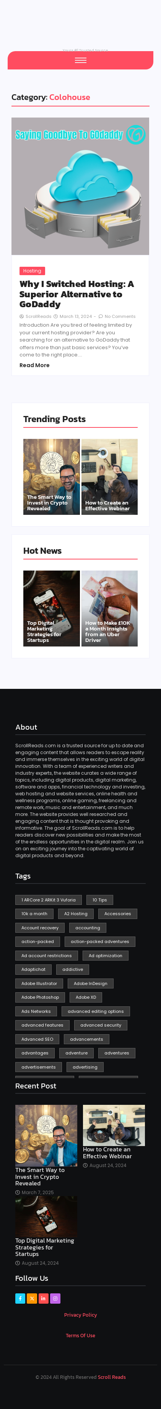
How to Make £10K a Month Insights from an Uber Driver (107, 631)
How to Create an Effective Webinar (107, 505)
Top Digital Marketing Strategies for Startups (44, 631)
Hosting (32, 271)
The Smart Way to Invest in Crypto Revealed (49, 502)
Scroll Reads (112, 1377)
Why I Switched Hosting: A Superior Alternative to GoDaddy (77, 294)
